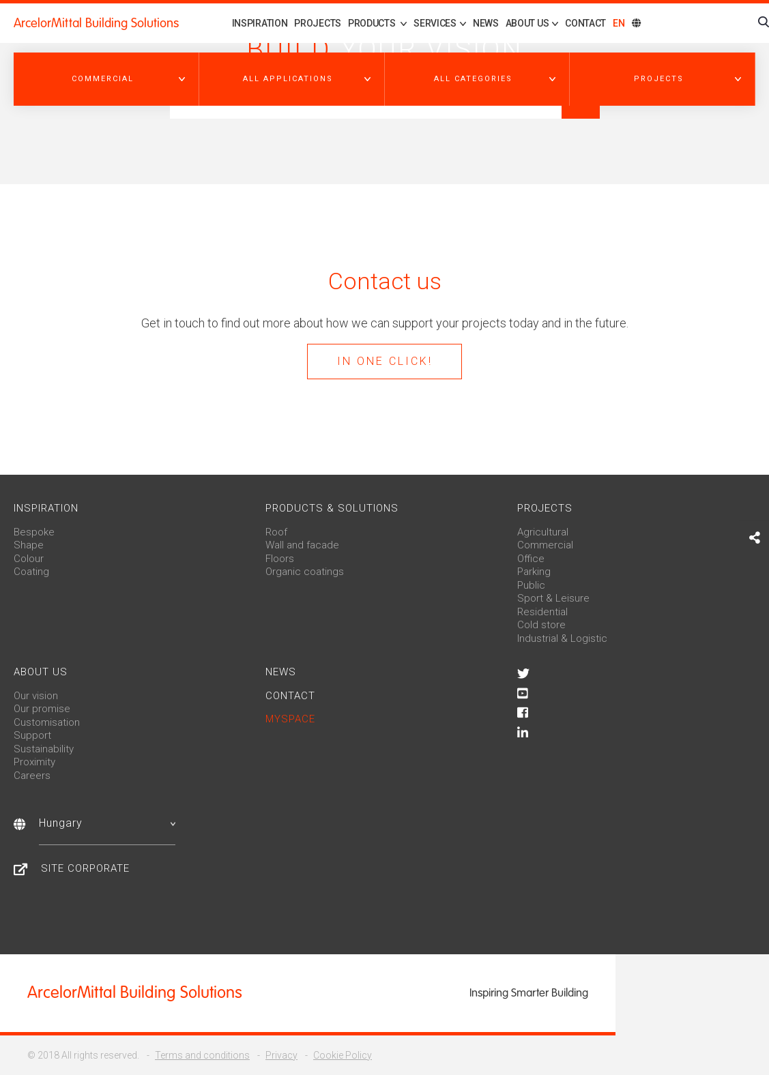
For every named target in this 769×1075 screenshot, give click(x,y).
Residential (542, 612)
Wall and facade (302, 545)
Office (531, 559)
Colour (29, 559)
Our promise (42, 709)
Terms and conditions (202, 1055)
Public (531, 585)
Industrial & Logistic (562, 638)
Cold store (541, 625)
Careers (32, 775)
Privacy (281, 1055)
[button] (106, 79)
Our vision (36, 696)
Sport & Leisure (553, 598)
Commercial (545, 545)
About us (41, 672)
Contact (585, 23)
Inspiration (260, 23)
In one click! (385, 361)
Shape (29, 545)
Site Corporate (85, 868)
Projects (317, 23)
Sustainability (44, 749)
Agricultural (542, 532)
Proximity (34, 762)
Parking (534, 571)
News (486, 23)
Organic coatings (304, 571)
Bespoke (34, 532)
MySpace (290, 719)
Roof (276, 532)
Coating (31, 571)
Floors (279, 559)
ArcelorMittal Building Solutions (96, 23)
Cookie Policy (342, 1055)
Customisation (47, 722)
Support (32, 735)
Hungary (107, 822)
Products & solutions (331, 508)
